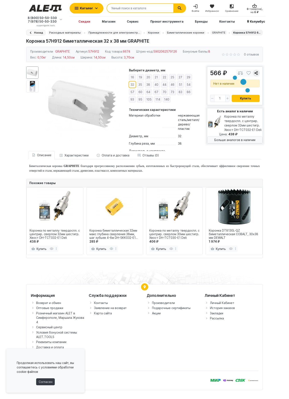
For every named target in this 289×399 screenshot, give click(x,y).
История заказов (222, 308)
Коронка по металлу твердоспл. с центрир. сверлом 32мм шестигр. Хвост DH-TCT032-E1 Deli (55, 234)
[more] (56, 249)
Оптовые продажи (49, 308)
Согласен (45, 382)
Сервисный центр (49, 327)
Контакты (101, 303)
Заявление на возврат (110, 308)
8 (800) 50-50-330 (42, 18)
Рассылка (217, 318)
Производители (163, 303)
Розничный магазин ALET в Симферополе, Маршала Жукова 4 (60, 317)
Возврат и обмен (48, 303)
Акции (156, 313)
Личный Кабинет (222, 303)
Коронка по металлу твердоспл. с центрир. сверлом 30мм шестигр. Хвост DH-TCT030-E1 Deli (174, 234)
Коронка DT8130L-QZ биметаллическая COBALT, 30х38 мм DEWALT (233, 234)
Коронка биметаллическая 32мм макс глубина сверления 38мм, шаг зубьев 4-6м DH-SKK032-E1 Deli (113, 234)
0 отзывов (251, 54)
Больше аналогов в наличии (234, 140)
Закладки (216, 313)
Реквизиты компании (51, 342)
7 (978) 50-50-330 (42, 21)
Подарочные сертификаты (171, 308)
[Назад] (35, 32)
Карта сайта (103, 313)
